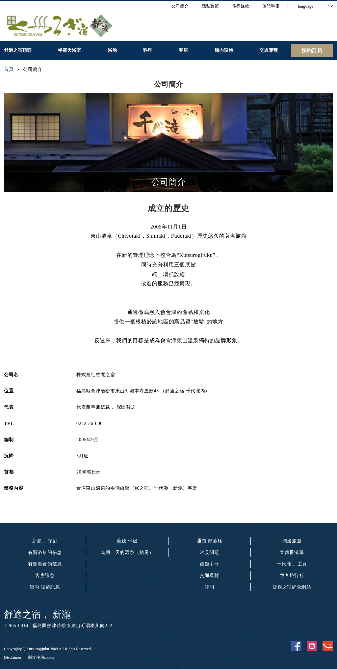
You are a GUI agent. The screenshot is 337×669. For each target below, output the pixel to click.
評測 (209, 587)
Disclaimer (12, 657)
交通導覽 (209, 575)
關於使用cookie (41, 657)
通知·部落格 (209, 540)
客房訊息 (45, 575)
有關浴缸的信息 (45, 552)
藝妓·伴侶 (127, 540)
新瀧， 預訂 (45, 540)
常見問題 (209, 552)
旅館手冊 (209, 564)
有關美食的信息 (45, 564)
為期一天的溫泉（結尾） (127, 552)
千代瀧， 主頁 (292, 564)
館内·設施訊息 (45, 587)
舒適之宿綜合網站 (291, 587)
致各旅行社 (292, 575)
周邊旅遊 (292, 540)
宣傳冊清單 (292, 552)
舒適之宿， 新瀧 (37, 614)
